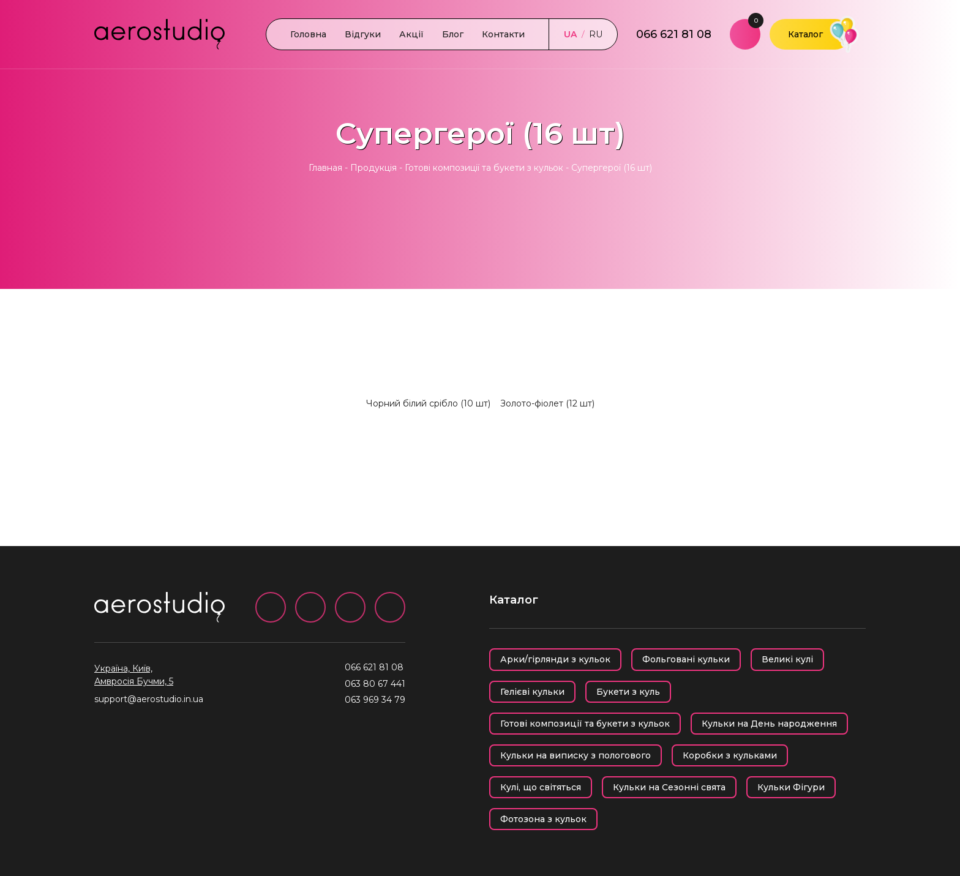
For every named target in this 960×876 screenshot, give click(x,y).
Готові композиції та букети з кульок (484, 167)
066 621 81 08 (673, 34)
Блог (452, 34)
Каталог (805, 34)
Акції (411, 34)
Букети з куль (628, 691)
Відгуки (363, 34)
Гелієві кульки (532, 691)
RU (595, 34)
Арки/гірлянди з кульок (555, 659)
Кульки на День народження (769, 723)
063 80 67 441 (375, 684)
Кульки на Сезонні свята (669, 787)
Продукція (373, 167)
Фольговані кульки (686, 659)
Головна (308, 34)
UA (570, 34)
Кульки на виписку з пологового (575, 755)
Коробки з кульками (730, 755)
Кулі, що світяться (540, 787)
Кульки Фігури (791, 787)
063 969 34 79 (375, 700)
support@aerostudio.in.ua (148, 699)
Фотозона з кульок (543, 819)
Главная (325, 167)
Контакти (503, 34)
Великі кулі (787, 659)
